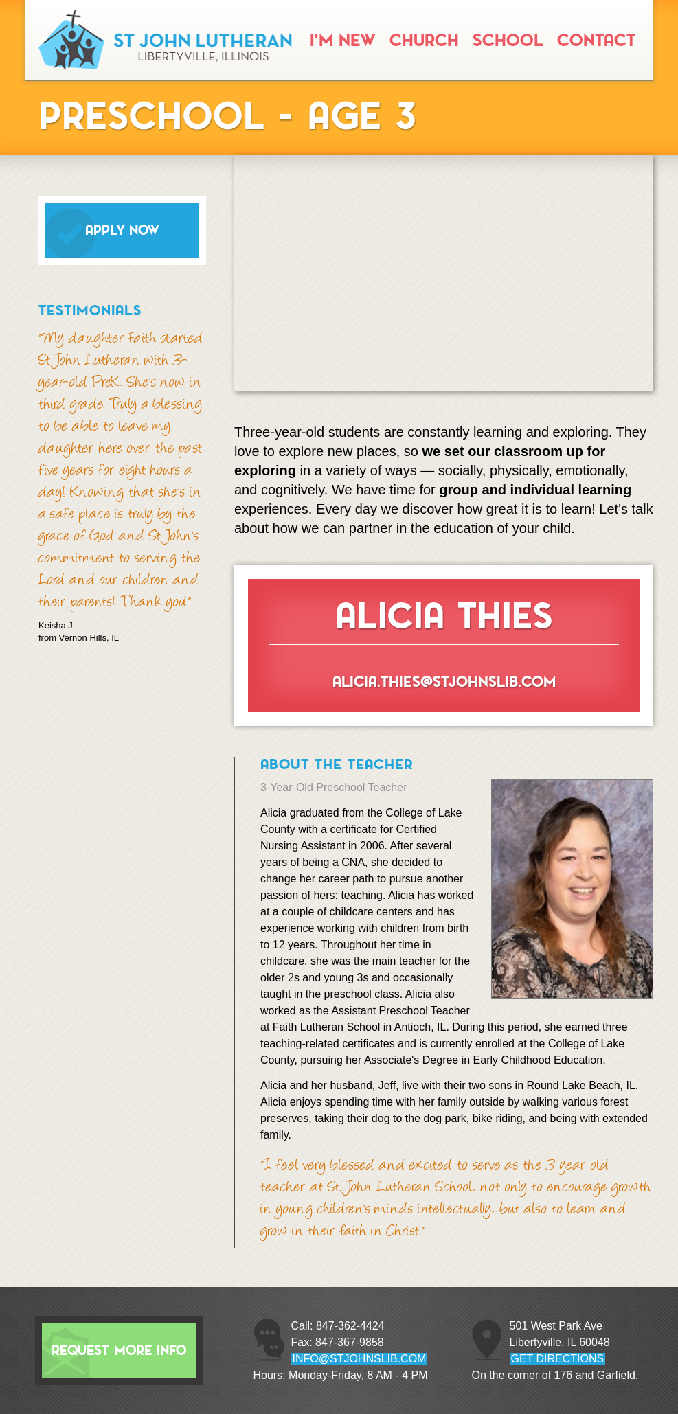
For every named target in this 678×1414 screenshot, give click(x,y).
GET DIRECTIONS (557, 1359)
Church (424, 40)
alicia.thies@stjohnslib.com (444, 681)
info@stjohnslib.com (360, 1359)
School (508, 40)
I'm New (343, 40)
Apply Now (122, 230)
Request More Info (119, 1350)
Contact (596, 40)
